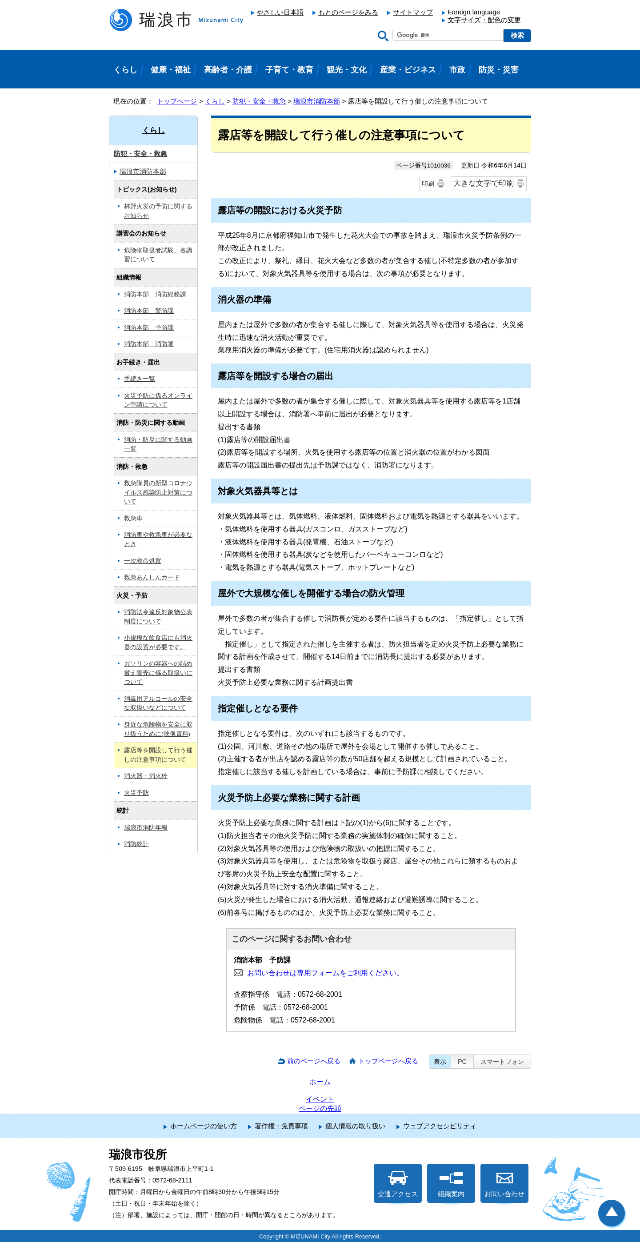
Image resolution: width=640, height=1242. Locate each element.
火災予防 (136, 793)
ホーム (320, 1082)
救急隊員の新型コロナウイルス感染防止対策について (158, 492)
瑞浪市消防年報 (146, 827)
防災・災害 (499, 69)
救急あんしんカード (152, 577)
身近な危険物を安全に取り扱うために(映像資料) (158, 729)
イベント (320, 1099)
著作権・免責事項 (281, 1126)
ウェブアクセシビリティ (439, 1126)
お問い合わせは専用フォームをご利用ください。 (325, 973)
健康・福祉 (171, 69)
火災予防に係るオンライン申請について (158, 400)
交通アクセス (398, 1184)
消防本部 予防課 (149, 327)
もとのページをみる (348, 12)
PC (462, 1061)
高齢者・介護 (228, 69)
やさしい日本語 (280, 12)
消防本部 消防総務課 (155, 294)
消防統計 (136, 844)
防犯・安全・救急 (259, 101)
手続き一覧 (139, 378)
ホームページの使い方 (203, 1126)
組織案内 (451, 1184)
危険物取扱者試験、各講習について (158, 255)
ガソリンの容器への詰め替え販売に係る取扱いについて (158, 672)
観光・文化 (347, 69)
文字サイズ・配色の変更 (484, 20)
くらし (215, 101)
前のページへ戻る (313, 1061)
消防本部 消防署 (149, 344)
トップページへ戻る (388, 1061)
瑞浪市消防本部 (316, 101)
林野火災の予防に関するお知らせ (158, 211)
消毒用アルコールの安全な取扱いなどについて (158, 703)
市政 (457, 69)
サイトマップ (413, 12)
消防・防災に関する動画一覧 (158, 444)
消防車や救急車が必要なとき (158, 539)
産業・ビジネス (408, 69)
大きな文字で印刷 (483, 183)
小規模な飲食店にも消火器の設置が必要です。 (158, 643)
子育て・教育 (289, 69)
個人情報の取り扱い (355, 1126)
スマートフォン (502, 1061)
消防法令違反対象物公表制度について (158, 617)
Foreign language (474, 12)
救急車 (133, 518)
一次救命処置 (142, 561)
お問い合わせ (504, 1184)
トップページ (177, 101)
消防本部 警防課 (149, 311)
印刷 (428, 183)
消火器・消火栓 (146, 776)
